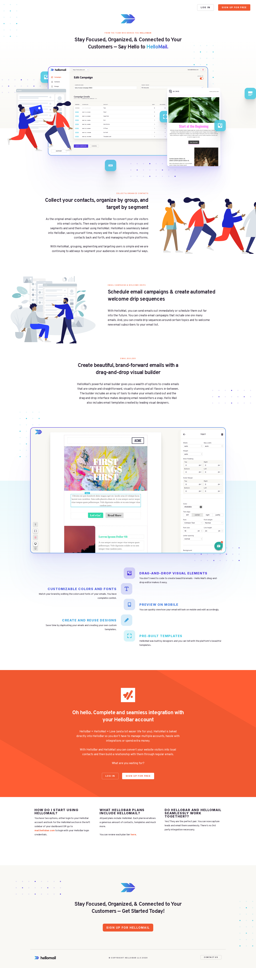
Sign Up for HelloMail (128, 927)
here (133, 834)
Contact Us (211, 957)
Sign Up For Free (234, 7)
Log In (205, 7)
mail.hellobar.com (44, 830)
